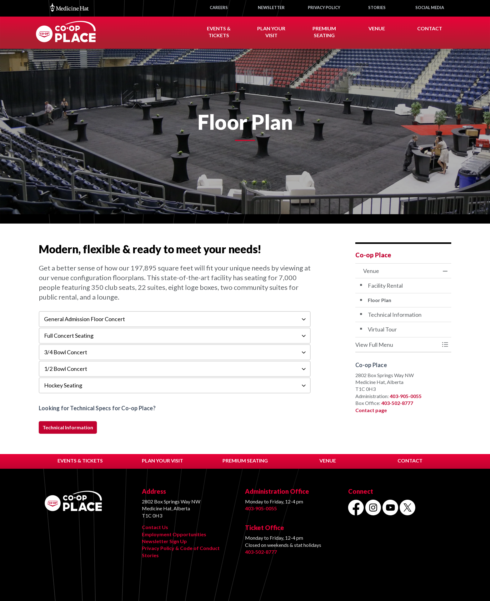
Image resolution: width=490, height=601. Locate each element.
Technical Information (67, 427)
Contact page (371, 410)
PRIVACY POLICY (324, 7)
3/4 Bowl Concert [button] (65, 352)
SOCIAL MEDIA (429, 7)
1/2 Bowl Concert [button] (65, 368)
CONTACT (429, 28)
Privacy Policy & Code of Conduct (181, 548)
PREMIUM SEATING (245, 460)
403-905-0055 (406, 396)
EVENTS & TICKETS (80, 460)
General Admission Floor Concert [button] (84, 319)
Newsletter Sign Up (164, 541)
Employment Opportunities (174, 534)
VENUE (376, 28)
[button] (397, 344)
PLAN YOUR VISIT (162, 460)
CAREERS (219, 7)
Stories (150, 555)
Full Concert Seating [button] (68, 335)
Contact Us (155, 527)
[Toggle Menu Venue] (445, 344)
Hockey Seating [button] (63, 385)
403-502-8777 (397, 403)
